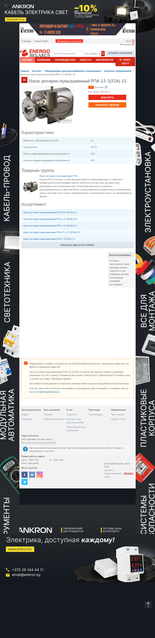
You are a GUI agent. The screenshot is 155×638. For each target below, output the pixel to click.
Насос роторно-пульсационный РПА (58, 175)
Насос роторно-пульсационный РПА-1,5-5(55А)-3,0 (50, 218)
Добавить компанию (120, 53)
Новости (85, 59)
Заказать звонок (107, 105)
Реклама (48, 414)
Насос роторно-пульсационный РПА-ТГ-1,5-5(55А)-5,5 (51, 232)
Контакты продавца (120, 255)
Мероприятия (104, 59)
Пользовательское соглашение (76, 428)
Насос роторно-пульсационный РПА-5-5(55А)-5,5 (49, 238)
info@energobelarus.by (48, 391)
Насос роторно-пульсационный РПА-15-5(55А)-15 (47, 74)
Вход (128, 41)
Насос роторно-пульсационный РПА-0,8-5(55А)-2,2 (50, 212)
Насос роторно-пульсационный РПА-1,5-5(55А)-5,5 (50, 225)
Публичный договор (54, 418)
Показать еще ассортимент (77, 245)
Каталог (27, 59)
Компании (43, 59)
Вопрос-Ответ (41, 41)
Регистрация (125, 44)
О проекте (26, 41)
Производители (65, 59)
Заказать (107, 97)
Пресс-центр (126, 61)
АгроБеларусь (96, 414)
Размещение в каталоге (69, 41)
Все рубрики (92, 53)
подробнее (49, 451)
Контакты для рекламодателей (75, 420)
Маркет (25, 414)
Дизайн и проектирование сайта (112, 473)
